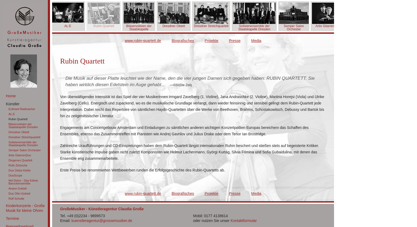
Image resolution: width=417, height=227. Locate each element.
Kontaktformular (244, 220)
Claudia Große (23, 85)
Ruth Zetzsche (18, 165)
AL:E (12, 114)
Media (256, 41)
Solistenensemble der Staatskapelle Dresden (23, 144)
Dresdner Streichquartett (24, 137)
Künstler (12, 104)
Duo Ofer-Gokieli (19, 193)
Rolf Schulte (16, 198)
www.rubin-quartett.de (143, 41)
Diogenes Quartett (20, 160)
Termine (12, 218)
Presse (235, 41)
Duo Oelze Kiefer (20, 170)
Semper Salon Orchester (25, 150)
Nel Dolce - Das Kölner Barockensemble (23, 182)
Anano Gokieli (18, 188)
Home (11, 96)
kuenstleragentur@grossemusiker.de (102, 220)
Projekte (211, 41)
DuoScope (15, 175)
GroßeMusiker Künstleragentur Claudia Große (24, 26)
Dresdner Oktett (19, 132)
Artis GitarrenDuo (20, 155)
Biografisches (183, 41)
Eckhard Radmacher (22, 109)
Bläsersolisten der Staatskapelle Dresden (23, 126)
